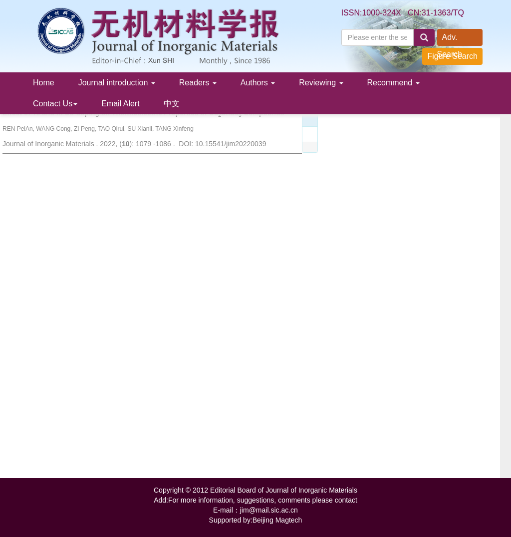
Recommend (393, 82)
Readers (198, 82)
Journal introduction (116, 82)
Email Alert (120, 103)
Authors (258, 82)
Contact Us (55, 103)
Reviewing (321, 82)
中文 (172, 103)
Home (43, 82)
